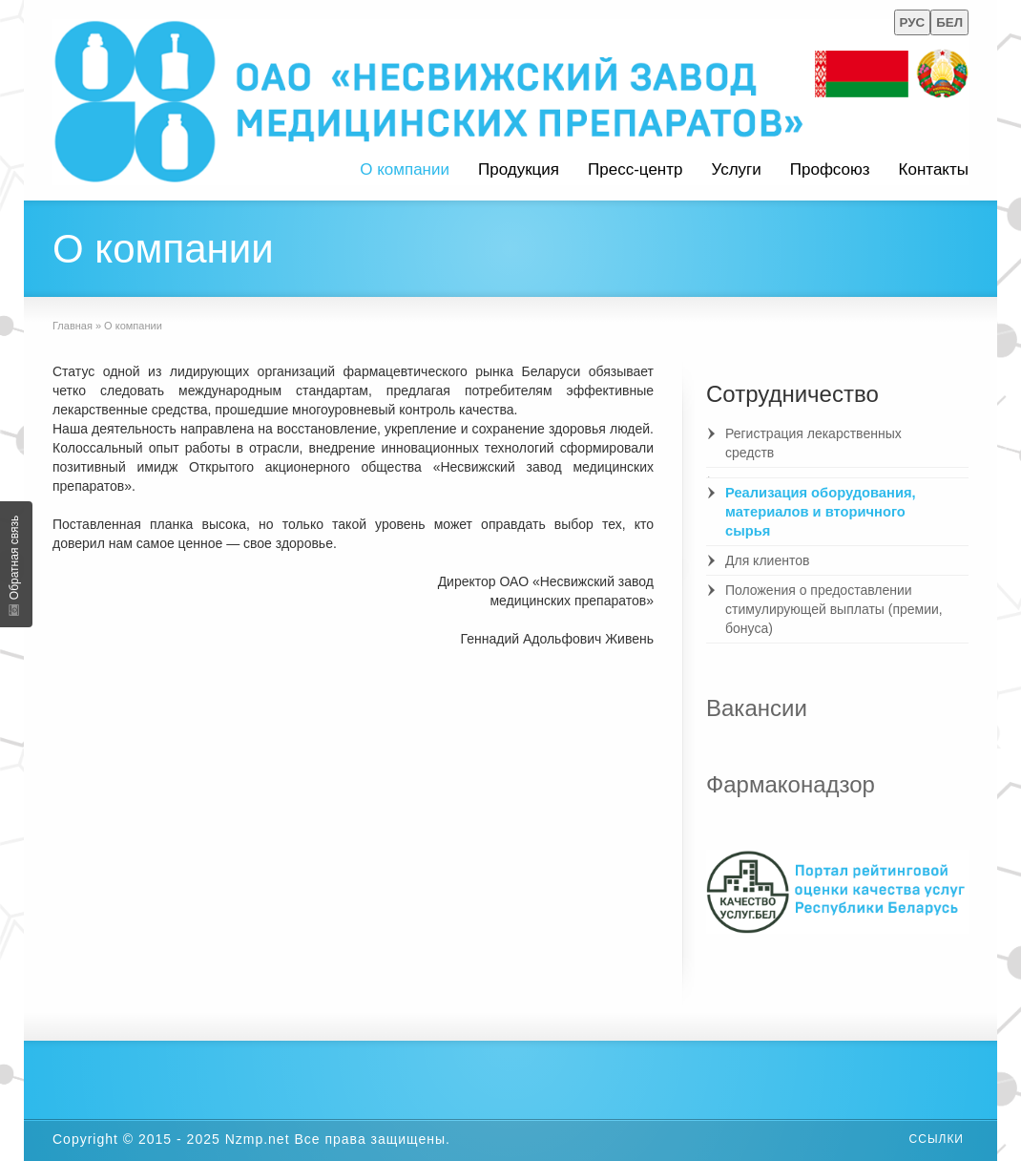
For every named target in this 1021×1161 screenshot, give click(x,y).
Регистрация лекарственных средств (813, 443)
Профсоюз (830, 169)
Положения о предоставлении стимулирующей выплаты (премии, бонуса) (834, 609)
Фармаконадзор (790, 784)
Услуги (736, 169)
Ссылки (936, 1139)
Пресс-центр (635, 169)
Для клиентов (767, 560)
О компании (404, 169)
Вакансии (756, 708)
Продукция (518, 169)
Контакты (934, 169)
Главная (72, 325)
